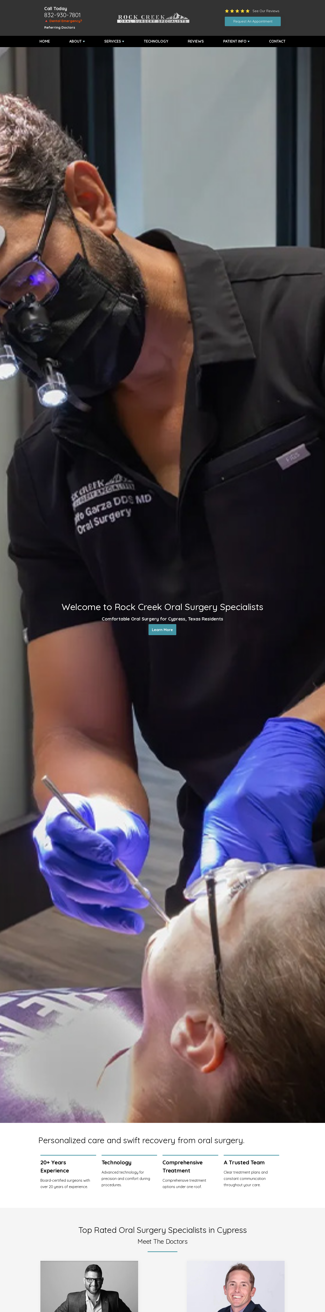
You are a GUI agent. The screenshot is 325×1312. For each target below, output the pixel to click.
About (75, 41)
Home (44, 41)
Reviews (196, 41)
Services (112, 41)
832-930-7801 (62, 15)
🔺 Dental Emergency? (63, 21)
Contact (277, 41)
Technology (156, 41)
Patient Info (234, 41)
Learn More (162, 630)
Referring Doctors (59, 27)
